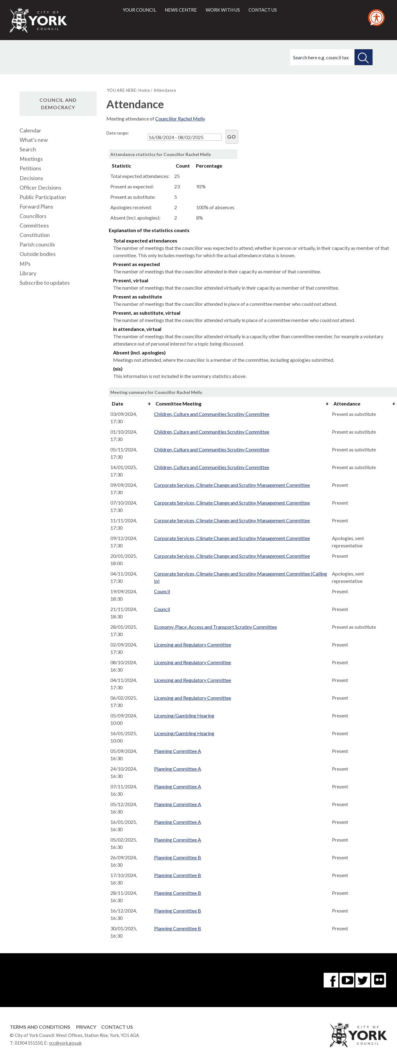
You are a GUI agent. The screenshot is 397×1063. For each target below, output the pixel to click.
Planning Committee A (177, 751)
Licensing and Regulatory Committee (192, 644)
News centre (181, 10)
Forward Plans (36, 206)
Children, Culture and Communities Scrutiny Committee (211, 414)
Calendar (30, 130)
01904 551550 (28, 1043)
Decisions (31, 178)
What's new (34, 140)
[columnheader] (131, 403)
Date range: (117, 132)
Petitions (30, 168)
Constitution (35, 235)
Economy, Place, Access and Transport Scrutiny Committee (215, 627)
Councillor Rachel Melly (180, 118)
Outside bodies (38, 254)
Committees (34, 225)
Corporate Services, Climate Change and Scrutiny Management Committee (232, 485)
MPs (25, 264)
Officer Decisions (40, 187)
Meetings (31, 159)
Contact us (262, 10)
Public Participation (43, 197)
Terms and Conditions (40, 1027)
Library (28, 273)
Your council (139, 10)
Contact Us (117, 1027)
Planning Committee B (177, 857)
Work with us (223, 10)
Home (144, 90)
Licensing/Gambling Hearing (184, 715)
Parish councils (37, 244)
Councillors (33, 216)
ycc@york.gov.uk (65, 1043)
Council (162, 591)
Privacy (86, 1027)
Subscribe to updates (45, 283)
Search (28, 149)
